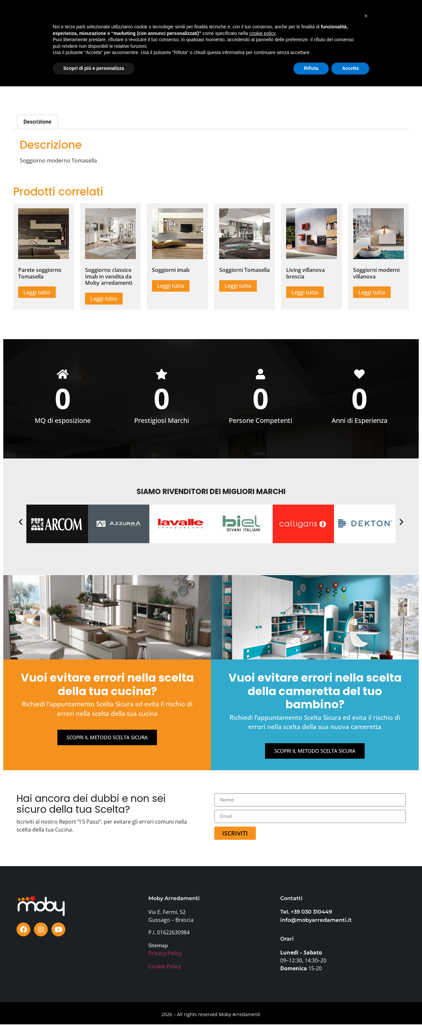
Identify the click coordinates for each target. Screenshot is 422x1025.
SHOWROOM (100, 19)
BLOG (231, 19)
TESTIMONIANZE (197, 19)
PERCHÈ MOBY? (263, 19)
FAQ (323, 19)
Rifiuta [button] (311, 1007)
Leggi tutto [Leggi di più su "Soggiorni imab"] (170, 285)
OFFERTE (160, 19)
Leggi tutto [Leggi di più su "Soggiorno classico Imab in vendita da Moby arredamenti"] (103, 298)
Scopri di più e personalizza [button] (93, 1007)
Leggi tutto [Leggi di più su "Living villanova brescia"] (304, 292)
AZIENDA (299, 19)
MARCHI (132, 19)
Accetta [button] (350, 1007)
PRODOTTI (65, 19)
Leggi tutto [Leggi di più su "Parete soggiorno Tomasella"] (36, 292)
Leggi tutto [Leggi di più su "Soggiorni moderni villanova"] (371, 292)
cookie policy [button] (262, 972)
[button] (20, 522)
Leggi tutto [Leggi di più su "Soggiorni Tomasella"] (238, 285)
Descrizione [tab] (37, 122)
